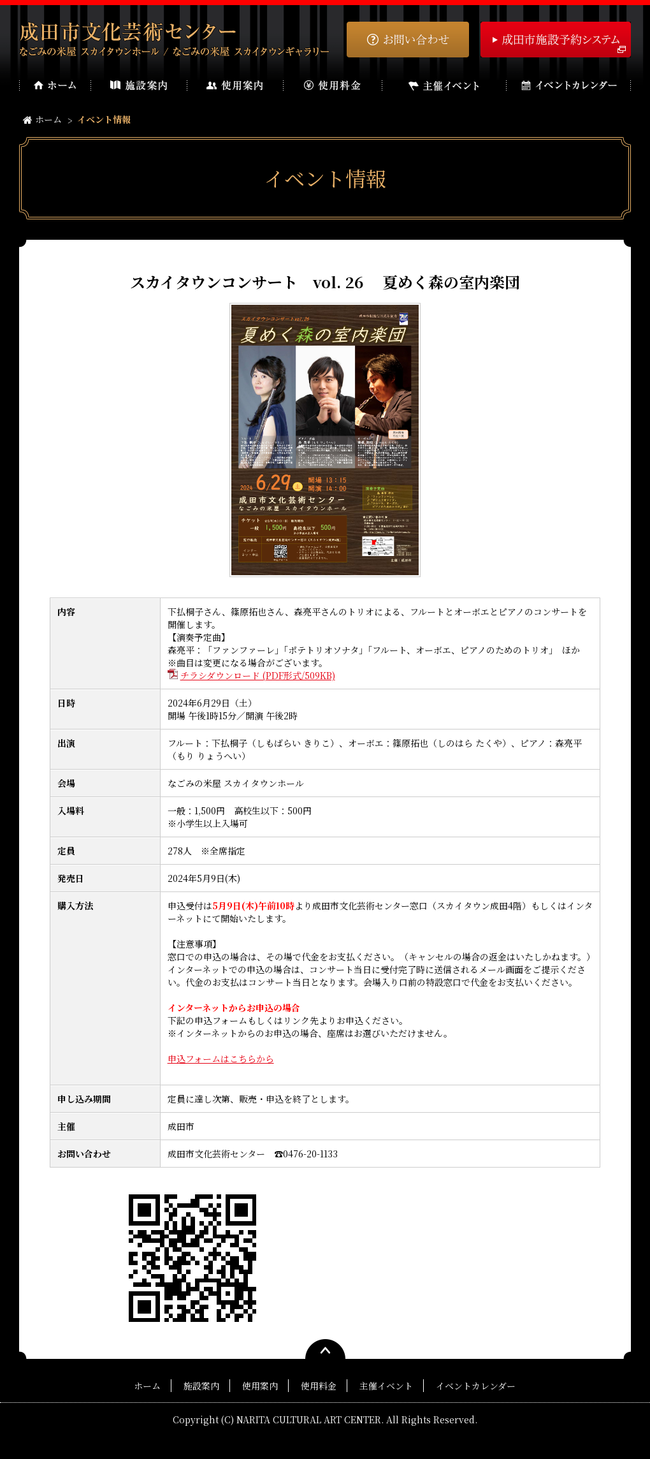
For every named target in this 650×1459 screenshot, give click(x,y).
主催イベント (386, 1385)
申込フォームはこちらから (221, 1058)
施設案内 (201, 1385)
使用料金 (318, 1385)
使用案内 (260, 1385)
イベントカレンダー (476, 1385)
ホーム (42, 119)
